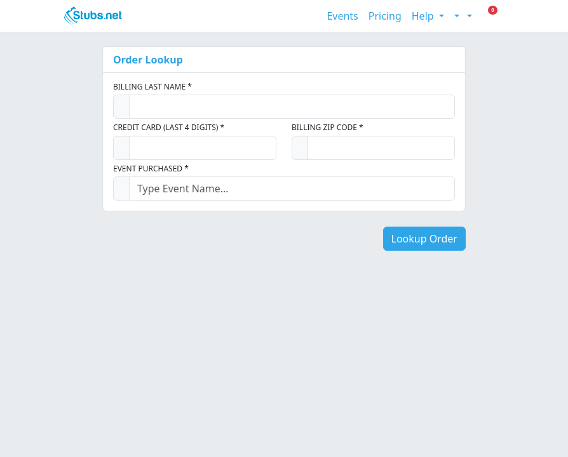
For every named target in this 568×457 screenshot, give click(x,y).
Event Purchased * (151, 168)
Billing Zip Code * (327, 127)
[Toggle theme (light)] (455, 15)
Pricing (385, 16)
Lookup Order (424, 239)
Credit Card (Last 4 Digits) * (168, 127)
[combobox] (292, 188)
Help (424, 16)
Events (342, 16)
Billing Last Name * (152, 87)
